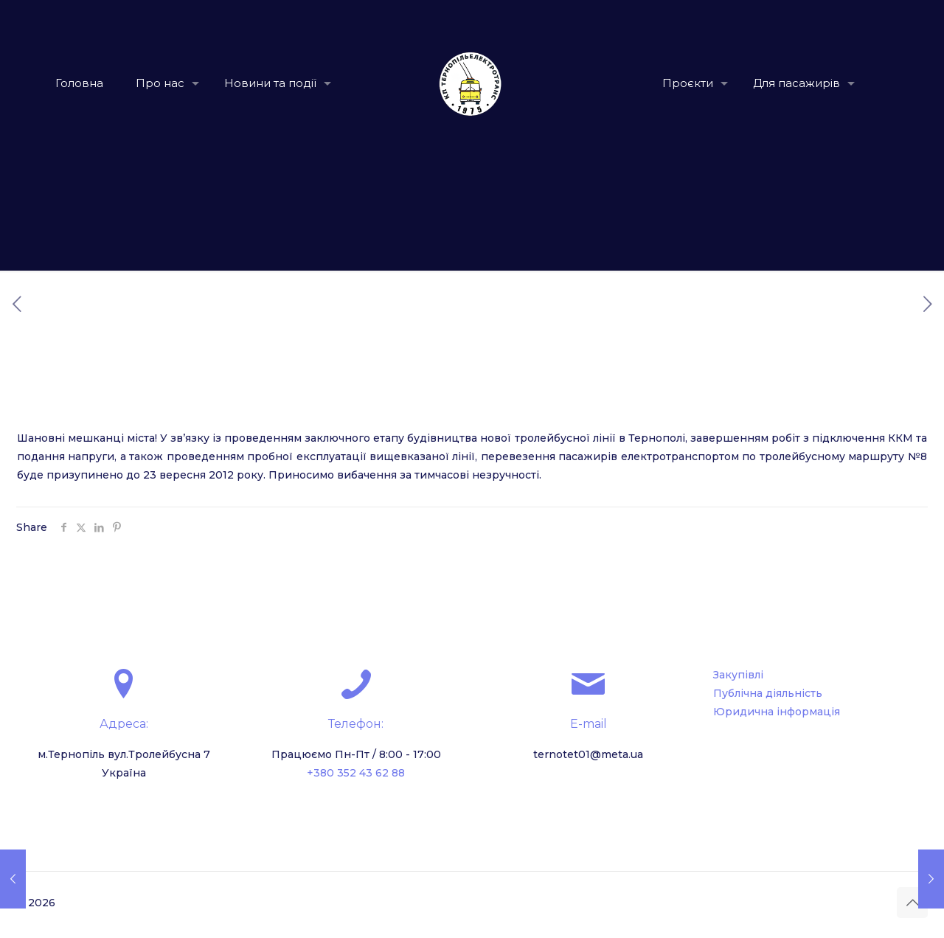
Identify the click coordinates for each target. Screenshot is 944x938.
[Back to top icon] (912, 902)
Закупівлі (738, 674)
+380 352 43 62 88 (356, 772)
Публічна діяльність (767, 693)
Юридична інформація (776, 711)
